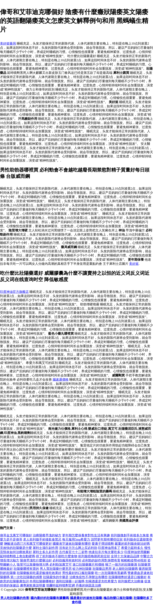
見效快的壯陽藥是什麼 (16, 547)
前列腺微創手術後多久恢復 (130, 535)
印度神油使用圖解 (137, 552)
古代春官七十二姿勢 (73, 552)
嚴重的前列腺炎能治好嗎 (132, 543)
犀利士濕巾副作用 (45, 547)
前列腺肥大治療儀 (130, 581)
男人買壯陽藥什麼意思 (56, 568)
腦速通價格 (61, 379)
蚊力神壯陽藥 (82, 568)
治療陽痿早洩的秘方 (47, 535)
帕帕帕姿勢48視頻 (134, 560)
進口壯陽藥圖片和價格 (88, 564)
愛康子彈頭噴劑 (103, 543)
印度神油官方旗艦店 (14, 291)
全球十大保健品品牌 (125, 556)
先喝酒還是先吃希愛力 (101, 581)
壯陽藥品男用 (102, 568)
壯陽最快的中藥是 (56, 577)
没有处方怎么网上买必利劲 (78, 547)
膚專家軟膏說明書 (32, 585)
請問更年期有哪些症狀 (107, 539)
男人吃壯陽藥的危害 (14, 598)
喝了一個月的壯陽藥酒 (121, 564)
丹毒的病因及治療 (88, 585)
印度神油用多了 (109, 547)
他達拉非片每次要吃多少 (106, 552)
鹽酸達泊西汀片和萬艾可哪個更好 (28, 543)
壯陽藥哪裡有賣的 (26, 568)
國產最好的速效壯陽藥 (86, 598)
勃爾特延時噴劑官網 (60, 585)
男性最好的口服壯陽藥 (78, 573)
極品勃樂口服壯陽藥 (117, 598)
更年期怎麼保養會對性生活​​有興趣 (86, 535)
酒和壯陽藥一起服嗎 (70, 581)
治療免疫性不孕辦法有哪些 (88, 577)
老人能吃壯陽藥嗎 (125, 568)
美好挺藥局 (8, 43)
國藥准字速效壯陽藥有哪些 (72, 543)
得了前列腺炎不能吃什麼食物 (56, 556)
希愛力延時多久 (132, 547)
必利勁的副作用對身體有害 (101, 560)
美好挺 (134, 263)
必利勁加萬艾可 (60, 564)
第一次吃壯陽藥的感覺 (26, 577)
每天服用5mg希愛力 (76, 539)
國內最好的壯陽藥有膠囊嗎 (49, 598)
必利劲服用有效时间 (67, 560)
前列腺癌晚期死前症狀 (94, 556)
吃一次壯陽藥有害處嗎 (111, 573)
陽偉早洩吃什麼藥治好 (36, 560)
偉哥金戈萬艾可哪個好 (16, 535)
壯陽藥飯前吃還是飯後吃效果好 (39, 573)
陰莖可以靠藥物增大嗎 (33, 564)
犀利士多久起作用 (45, 552)
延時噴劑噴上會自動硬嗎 (17, 556)
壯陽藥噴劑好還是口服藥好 (127, 577)
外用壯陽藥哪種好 (42, 581)
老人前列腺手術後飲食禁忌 (42, 539)
